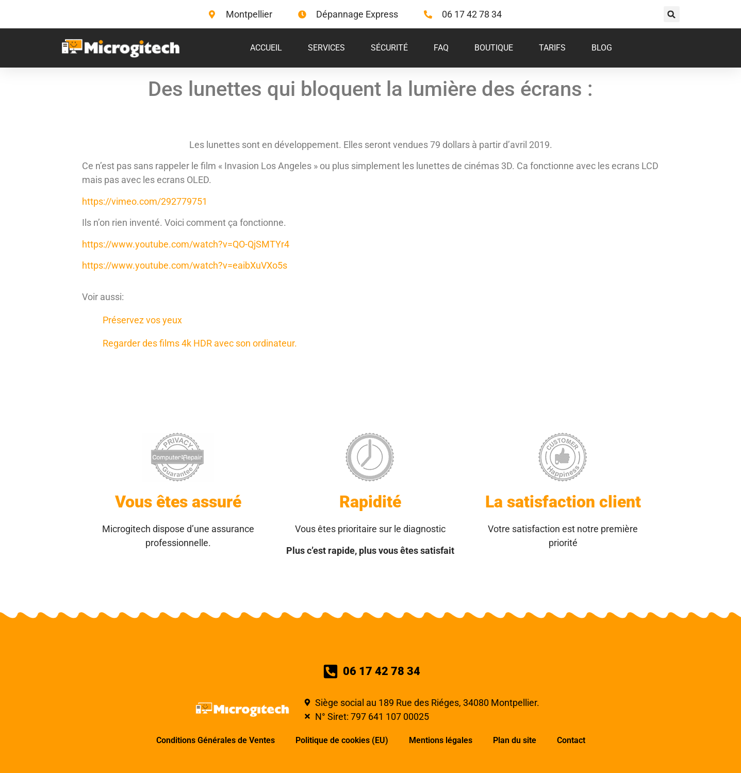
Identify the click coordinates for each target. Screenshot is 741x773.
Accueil (266, 48)
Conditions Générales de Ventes (215, 740)
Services (326, 48)
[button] (672, 14)
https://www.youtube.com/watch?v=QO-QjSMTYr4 (185, 244)
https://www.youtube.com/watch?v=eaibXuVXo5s (184, 265)
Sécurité (389, 48)
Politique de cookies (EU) (341, 740)
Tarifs (552, 48)
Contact (571, 740)
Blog (601, 48)
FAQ (441, 48)
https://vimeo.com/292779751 (144, 201)
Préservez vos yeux (142, 320)
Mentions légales (440, 740)
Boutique (493, 48)
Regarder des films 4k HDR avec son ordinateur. (200, 343)
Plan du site (514, 740)
